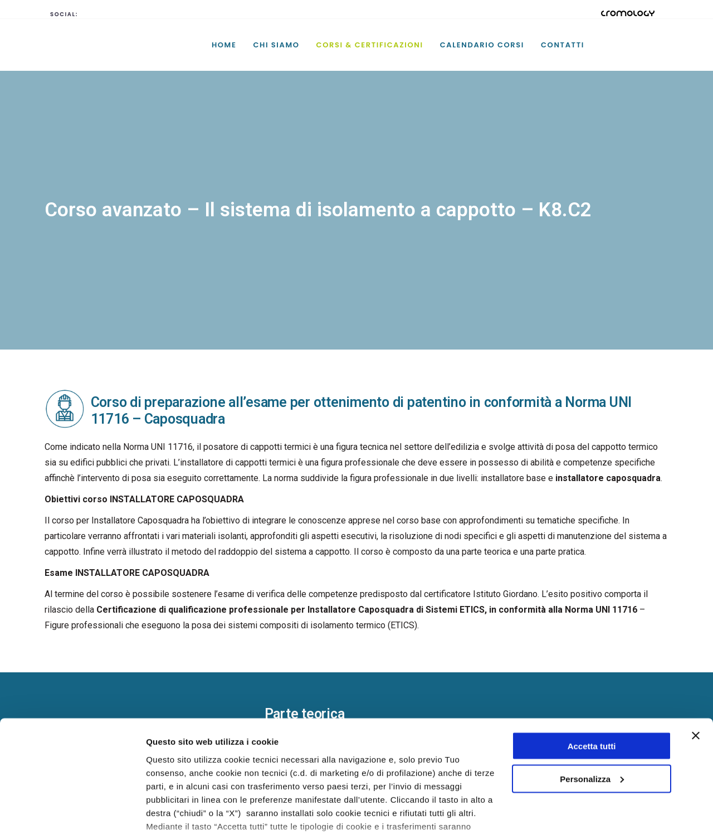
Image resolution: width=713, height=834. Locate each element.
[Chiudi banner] (696, 666)
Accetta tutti (592, 676)
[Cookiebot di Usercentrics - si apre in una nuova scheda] (72, 812)
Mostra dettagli (176, 812)
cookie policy (315, 782)
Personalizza (592, 709)
